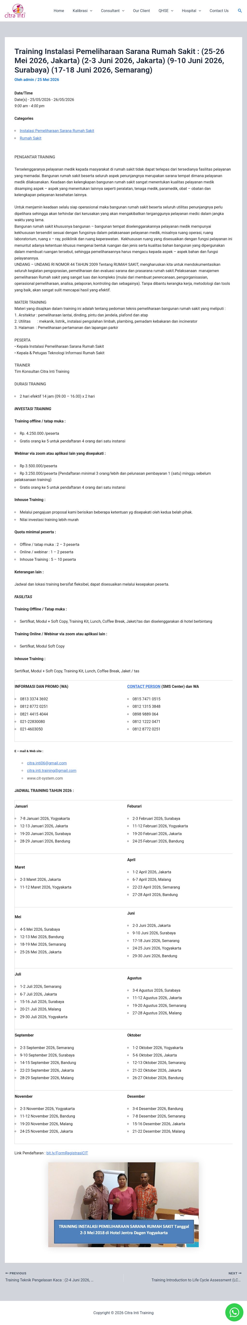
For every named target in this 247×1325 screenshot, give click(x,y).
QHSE (168, 10)
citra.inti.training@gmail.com (51, 770)
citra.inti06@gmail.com (47, 763)
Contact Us (219, 10)
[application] (95, 10)
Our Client (145, 10)
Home (65, 10)
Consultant (117, 10)
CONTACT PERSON (144, 686)
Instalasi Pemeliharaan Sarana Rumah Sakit (57, 130)
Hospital (192, 10)
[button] (240, 11)
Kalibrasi (88, 10)
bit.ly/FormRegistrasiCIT (67, 1153)
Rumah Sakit (30, 138)
